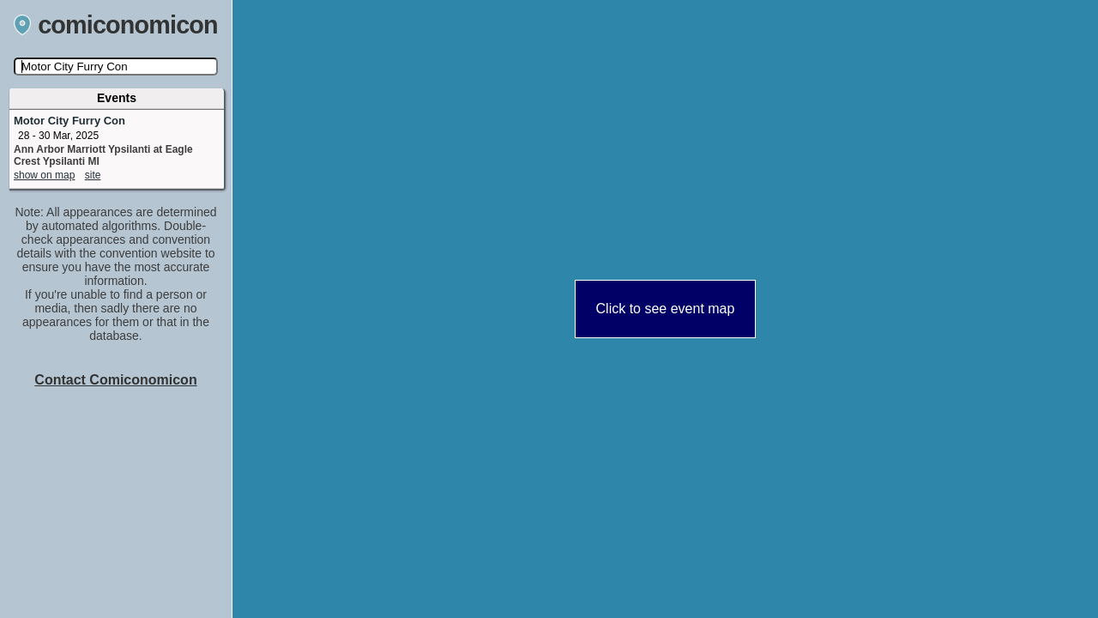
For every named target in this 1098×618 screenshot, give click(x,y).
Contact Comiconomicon (115, 380)
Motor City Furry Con (69, 120)
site (93, 175)
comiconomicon (116, 25)
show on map (44, 175)
